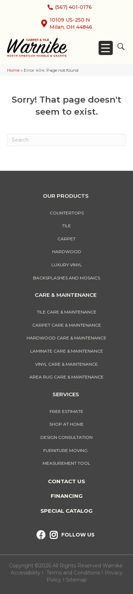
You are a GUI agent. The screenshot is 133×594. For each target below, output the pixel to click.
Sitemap (76, 580)
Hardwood (66, 251)
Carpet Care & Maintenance (66, 325)
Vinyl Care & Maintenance (66, 364)
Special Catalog (66, 510)
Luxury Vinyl (66, 264)
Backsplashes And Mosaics (66, 277)
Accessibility (25, 573)
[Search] (66, 140)
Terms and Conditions (73, 573)
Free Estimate (66, 411)
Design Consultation (66, 437)
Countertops (67, 213)
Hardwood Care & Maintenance (66, 337)
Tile (66, 225)
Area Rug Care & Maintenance (66, 377)
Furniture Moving (66, 450)
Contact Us (66, 481)
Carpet (66, 238)
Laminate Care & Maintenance (66, 351)
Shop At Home (66, 424)
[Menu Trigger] (106, 48)
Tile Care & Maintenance (66, 312)
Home (13, 70)
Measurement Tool (66, 463)
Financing (67, 495)
